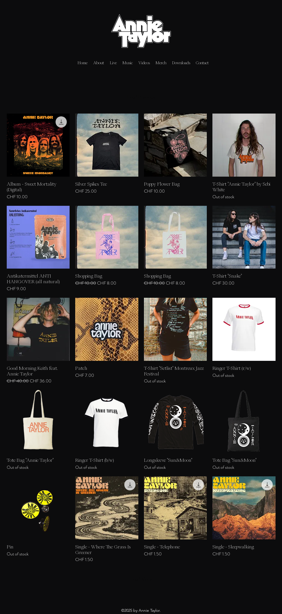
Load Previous (141, 97)
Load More (141, 579)
